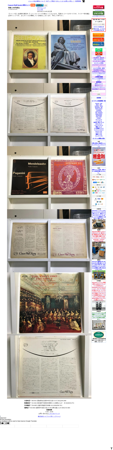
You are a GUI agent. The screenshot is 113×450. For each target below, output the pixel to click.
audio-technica (98, 114)
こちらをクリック (54, 413)
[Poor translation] (7, 423)
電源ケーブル (99, 134)
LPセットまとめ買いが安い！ (65, 1)
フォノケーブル (98, 135)
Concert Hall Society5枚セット (19, 5)
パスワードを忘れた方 (98, 26)
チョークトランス (99, 125)
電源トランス (99, 126)
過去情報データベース (98, 89)
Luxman (99, 118)
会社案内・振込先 (98, 57)
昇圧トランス (101, 122)
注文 (45, 5)
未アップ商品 (50, 1)
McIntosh (100, 112)
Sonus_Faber (99, 116)
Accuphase (98, 110)
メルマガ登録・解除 (99, 68)
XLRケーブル (99, 132)
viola (101, 103)
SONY (101, 106)
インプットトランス (99, 129)
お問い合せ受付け (98, 59)
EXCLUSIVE (99, 111)
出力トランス (99, 123)
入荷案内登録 (99, 77)
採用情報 (78, 1)
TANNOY (97, 106)
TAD (96, 112)
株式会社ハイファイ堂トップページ (49, 416)
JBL (102, 107)
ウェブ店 (40, 9)
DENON (97, 103)
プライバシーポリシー (98, 87)
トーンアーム (99, 120)
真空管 (95, 122)
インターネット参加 (99, 61)
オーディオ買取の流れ (99, 138)
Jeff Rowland (99, 115)
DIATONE (97, 107)
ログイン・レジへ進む (98, 24)
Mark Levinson (98, 108)
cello (100, 104)
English (99, 56)
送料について (99, 83)
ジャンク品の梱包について (36, 1)
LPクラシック (41, 7)
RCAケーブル (99, 131)
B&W (97, 104)
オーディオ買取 (98, 63)
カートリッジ (99, 119)
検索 (99, 94)
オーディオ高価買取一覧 (99, 101)
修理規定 (98, 82)
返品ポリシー (99, 85)
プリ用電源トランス (99, 128)
